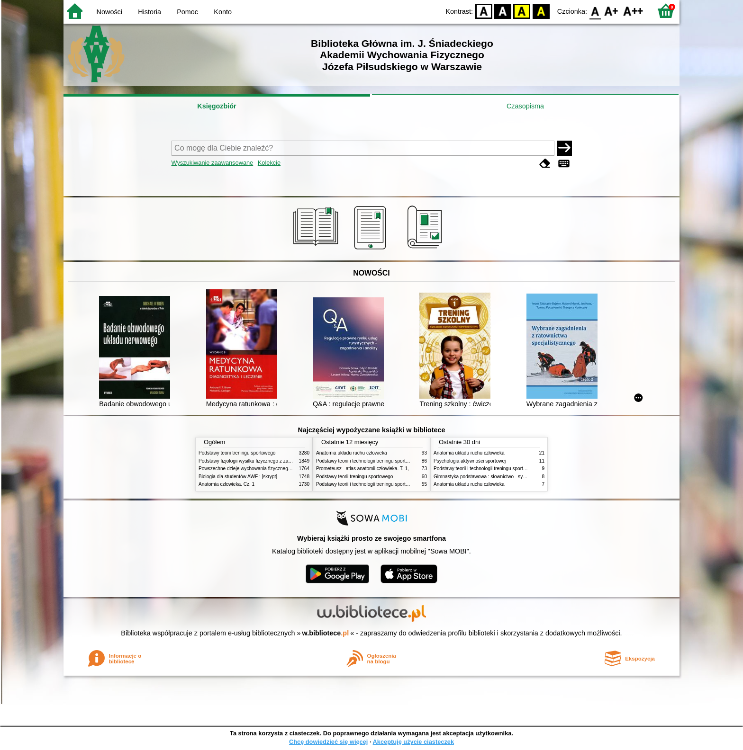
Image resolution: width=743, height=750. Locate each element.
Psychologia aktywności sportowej (470, 461)
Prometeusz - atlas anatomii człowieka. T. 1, (362, 468)
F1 (611, 11)
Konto (223, 12)
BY (541, 11)
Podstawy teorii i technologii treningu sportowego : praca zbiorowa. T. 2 (391, 461)
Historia (149, 12)
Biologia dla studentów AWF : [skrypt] (238, 476)
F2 (633, 11)
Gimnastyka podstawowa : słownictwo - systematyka (489, 476)
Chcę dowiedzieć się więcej (328, 741)
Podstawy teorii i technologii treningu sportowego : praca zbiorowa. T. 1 (391, 484)
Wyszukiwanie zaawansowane (213, 162)
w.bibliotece (325, 633)
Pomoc (187, 12)
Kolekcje (269, 162)
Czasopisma (525, 106)
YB (522, 11)
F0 (594, 11)
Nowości (109, 12)
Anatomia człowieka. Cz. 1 (226, 484)
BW (503, 11)
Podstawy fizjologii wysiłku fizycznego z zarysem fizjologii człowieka (270, 461)
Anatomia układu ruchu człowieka (351, 452)
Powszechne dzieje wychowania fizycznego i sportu (253, 468)
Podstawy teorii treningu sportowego (237, 452)
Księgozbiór (216, 106)
